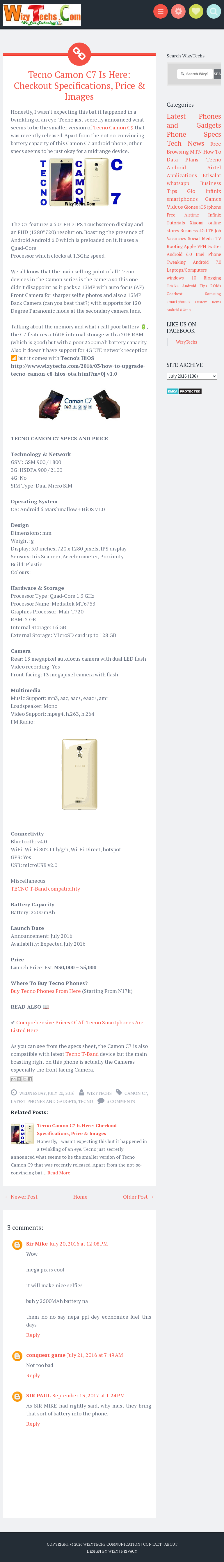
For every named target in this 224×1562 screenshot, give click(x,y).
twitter (214, 246)
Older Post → (138, 1195)
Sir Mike (37, 1242)
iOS (202, 207)
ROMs (215, 286)
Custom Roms (208, 302)
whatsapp (178, 183)
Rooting (175, 246)
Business (189, 230)
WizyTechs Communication (112, 1543)
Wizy (113, 1550)
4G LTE (206, 230)
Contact (152, 1543)
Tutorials (176, 223)
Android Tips (194, 286)
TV (218, 238)
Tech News (185, 143)
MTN (196, 151)
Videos (175, 206)
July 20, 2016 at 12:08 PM (78, 1242)
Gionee (191, 207)
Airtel (214, 167)
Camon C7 (136, 1092)
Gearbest (175, 293)
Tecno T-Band (82, 1052)
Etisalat (212, 175)
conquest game (45, 1353)
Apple (190, 246)
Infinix (214, 215)
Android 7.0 (207, 262)
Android (176, 167)
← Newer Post (21, 1195)
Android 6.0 (179, 254)
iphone (214, 207)
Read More (58, 1172)
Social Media (201, 238)
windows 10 (181, 278)
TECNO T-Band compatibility (45, 887)
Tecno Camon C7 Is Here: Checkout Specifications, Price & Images (79, 85)
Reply (33, 1333)
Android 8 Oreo (179, 309)
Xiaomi (196, 223)
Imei (200, 254)
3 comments (121, 1100)
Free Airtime (183, 215)
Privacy (129, 1550)
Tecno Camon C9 (113, 126)
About (170, 1543)
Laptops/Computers (187, 270)
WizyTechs (99, 1092)
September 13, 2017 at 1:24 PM (88, 1394)
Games (213, 198)
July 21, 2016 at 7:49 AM (95, 1353)
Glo (191, 190)
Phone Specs (194, 134)
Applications (182, 175)
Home (80, 1195)
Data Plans (183, 159)
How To (212, 151)
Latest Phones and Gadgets (43, 1100)
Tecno (85, 1100)
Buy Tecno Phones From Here (46, 989)
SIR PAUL (38, 1394)
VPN (201, 246)
